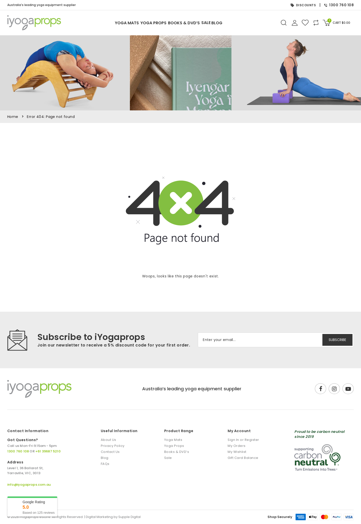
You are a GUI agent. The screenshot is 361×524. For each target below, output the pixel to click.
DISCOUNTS (303, 5)
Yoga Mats (100, 23)
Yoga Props (140, 23)
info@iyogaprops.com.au (29, 484)
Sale (219, 23)
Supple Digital (129, 516)
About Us (108, 439)
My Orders (237, 445)
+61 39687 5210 (48, 451)
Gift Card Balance (243, 457)
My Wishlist (237, 451)
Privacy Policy (113, 445)
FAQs (105, 463)
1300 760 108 (339, 5)
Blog (239, 23)
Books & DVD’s (184, 23)
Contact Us (110, 451)
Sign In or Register (243, 439)
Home (12, 116)
